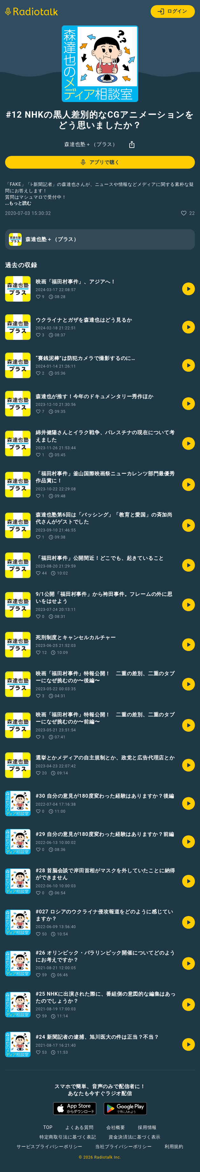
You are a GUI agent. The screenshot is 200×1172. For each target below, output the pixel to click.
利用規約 (174, 1146)
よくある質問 (79, 1127)
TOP (48, 1127)
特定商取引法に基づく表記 (67, 1136)
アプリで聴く (99, 162)
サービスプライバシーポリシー (49, 1146)
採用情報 (147, 1127)
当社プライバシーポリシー (123, 1146)
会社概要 (115, 1127)
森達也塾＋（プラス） (91, 144)
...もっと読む (18, 203)
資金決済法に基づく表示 (135, 1136)
